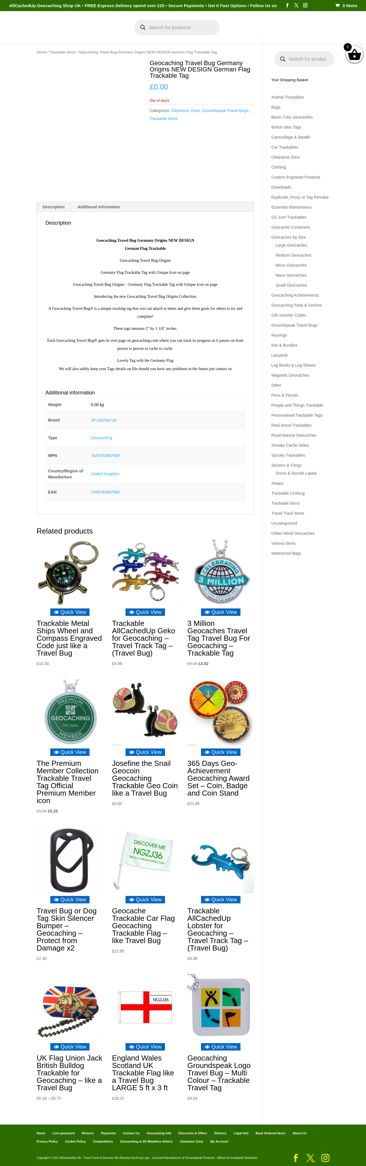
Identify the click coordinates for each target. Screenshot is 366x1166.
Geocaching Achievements (295, 295)
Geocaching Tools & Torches (296, 305)
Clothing (278, 167)
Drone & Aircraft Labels (296, 473)
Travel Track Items (287, 513)
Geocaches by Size (288, 237)
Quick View (70, 612)
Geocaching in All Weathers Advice (146, 1141)
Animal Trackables (287, 97)
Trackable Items (62, 52)
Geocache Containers (290, 227)
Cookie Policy (75, 1141)
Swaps (277, 483)
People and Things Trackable (297, 405)
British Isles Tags (286, 127)
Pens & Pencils (284, 395)
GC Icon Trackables (289, 217)
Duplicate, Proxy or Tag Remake (300, 197)
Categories (68, 34)
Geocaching (101, 437)
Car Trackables (284, 147)
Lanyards (279, 355)
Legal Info (241, 1133)
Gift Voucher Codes (288, 315)
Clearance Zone (185, 110)
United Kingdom (105, 473)
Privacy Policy (47, 1141)
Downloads (281, 187)
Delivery (220, 1133)
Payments (257, 34)
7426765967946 (105, 455)
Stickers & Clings (286, 465)
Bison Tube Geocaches (292, 117)
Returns (88, 1133)
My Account (105, 34)
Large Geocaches (291, 245)
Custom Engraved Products (295, 177)
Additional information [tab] (98, 206)
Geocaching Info (293, 34)
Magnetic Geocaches (290, 375)
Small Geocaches (291, 285)
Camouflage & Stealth (290, 137)
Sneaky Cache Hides (290, 445)
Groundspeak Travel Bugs (225, 110)
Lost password (64, 1133)
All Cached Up (104, 420)
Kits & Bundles (284, 345)
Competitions (103, 1141)
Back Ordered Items (270, 1133)
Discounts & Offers (192, 1133)
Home (42, 34)
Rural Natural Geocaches (293, 435)
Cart (234, 34)
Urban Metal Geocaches (293, 533)
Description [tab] (54, 206)
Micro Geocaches (291, 265)
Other (276, 385)
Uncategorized (284, 523)
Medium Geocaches (293, 255)
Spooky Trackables (288, 455)
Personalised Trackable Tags (297, 415)
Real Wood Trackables (291, 425)
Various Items (283, 543)
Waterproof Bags (286, 553)
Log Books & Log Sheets (293, 365)
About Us (300, 1133)
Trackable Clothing (288, 493)
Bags (276, 107)
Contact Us (131, 1133)
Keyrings (279, 335)
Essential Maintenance (291, 207)
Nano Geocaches (291, 275)
